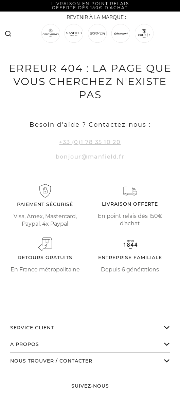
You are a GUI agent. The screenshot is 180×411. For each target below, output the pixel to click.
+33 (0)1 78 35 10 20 (90, 142)
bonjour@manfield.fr (90, 156)
